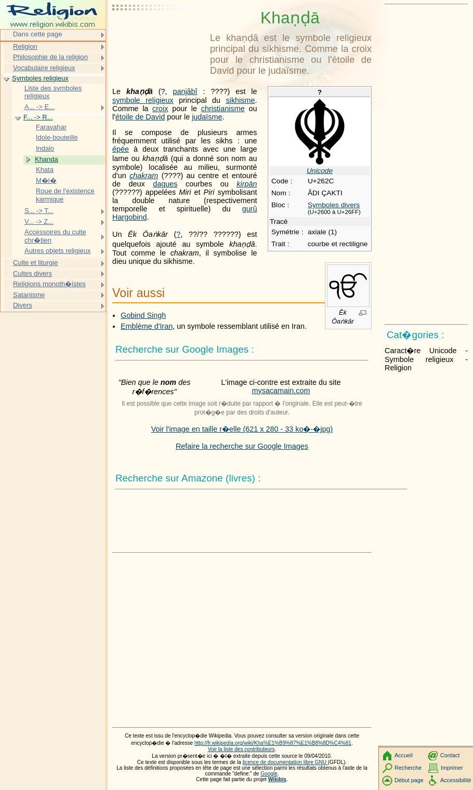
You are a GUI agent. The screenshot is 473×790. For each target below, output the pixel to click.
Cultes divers (32, 273)
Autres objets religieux (57, 251)
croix (160, 108)
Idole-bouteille (57, 137)
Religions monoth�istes (49, 284)
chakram (143, 175)
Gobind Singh (143, 315)
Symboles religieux (40, 78)
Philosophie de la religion (50, 57)
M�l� (46, 180)
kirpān (247, 184)
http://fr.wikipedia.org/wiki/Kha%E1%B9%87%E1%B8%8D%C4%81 (272, 743)
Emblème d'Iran (147, 326)
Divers (22, 305)
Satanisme (29, 295)
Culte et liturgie (35, 262)
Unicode (320, 171)
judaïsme (207, 117)
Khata (45, 169)
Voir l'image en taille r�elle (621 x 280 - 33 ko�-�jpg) (242, 429)
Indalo (45, 148)
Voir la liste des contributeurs (241, 749)
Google (269, 773)
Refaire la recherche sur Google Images (242, 446)
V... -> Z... (39, 221)
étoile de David (140, 117)
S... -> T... (39, 211)
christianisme (223, 108)
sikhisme (240, 100)
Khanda (46, 159)
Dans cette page (37, 34)
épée (120, 149)
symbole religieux (143, 100)
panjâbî (185, 91)
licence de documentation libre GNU (285, 762)
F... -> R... (38, 117)
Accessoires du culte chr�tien (55, 236)
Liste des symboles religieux (53, 92)
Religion (25, 46)
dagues (165, 184)
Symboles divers (334, 205)
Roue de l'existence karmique (65, 195)
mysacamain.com (281, 390)
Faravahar (51, 127)
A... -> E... (39, 107)
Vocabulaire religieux (44, 68)
